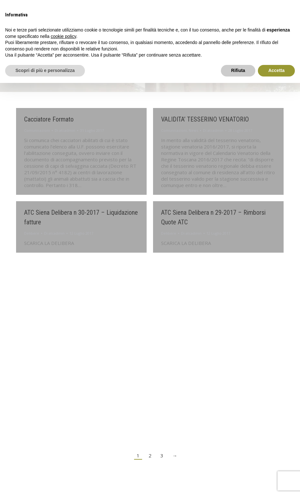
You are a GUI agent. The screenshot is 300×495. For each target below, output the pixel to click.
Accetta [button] (276, 70)
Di (65, 130)
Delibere (31, 233)
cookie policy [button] (63, 36)
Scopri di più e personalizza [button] (45, 70)
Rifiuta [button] (238, 70)
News (193, 130)
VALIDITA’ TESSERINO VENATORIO (205, 119)
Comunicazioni (37, 130)
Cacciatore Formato (49, 119)
